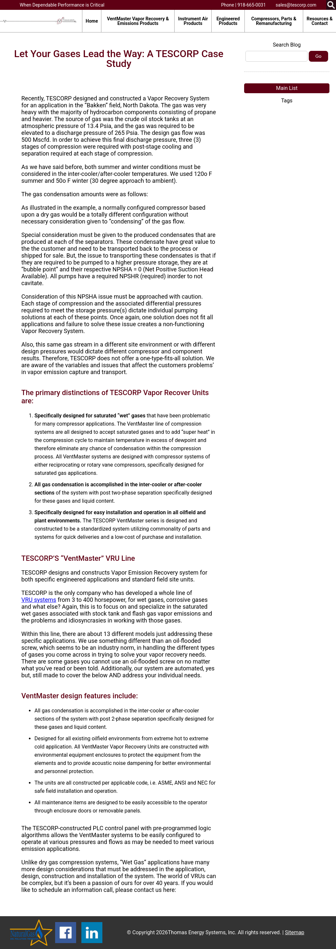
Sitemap (294, 932)
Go (318, 56)
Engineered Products (228, 21)
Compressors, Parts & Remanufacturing (274, 21)
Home (92, 21)
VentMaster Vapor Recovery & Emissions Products (138, 21)
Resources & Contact (320, 21)
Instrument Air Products (193, 21)
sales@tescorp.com (296, 5)
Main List (286, 88)
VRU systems (38, 599)
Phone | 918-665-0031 (243, 5)
